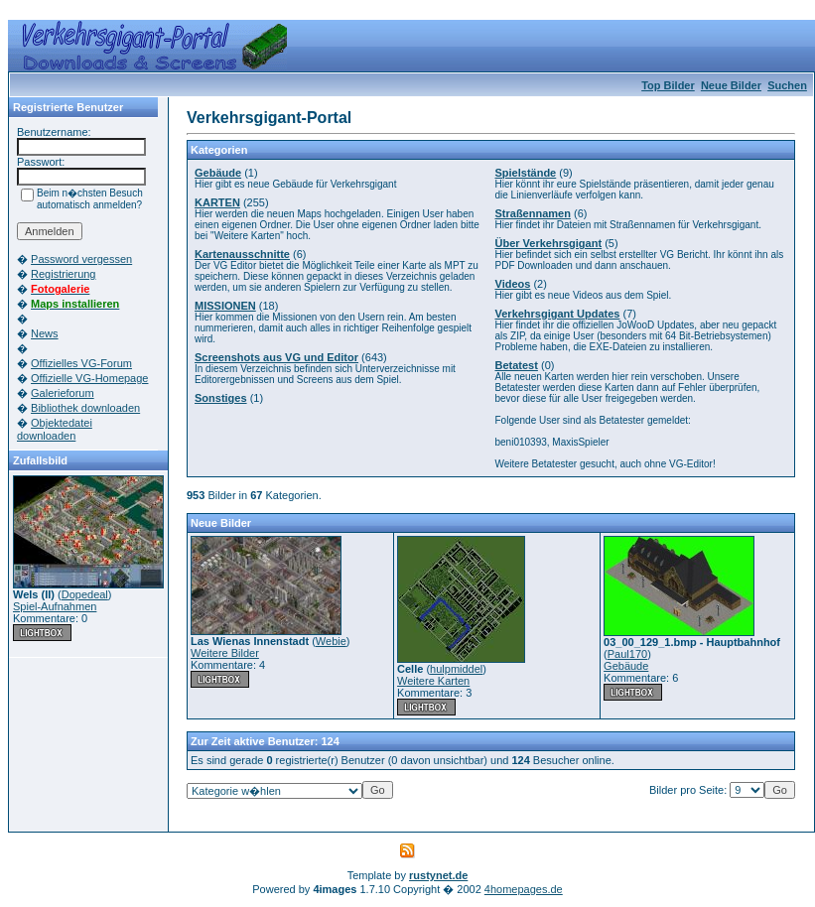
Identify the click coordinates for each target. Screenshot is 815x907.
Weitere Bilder (225, 653)
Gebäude (218, 173)
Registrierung (63, 274)
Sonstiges (221, 398)
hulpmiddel (456, 669)
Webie (331, 641)
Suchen (787, 85)
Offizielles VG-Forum (81, 363)
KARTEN (217, 202)
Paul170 (627, 654)
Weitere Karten (433, 681)
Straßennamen (533, 213)
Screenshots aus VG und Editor (276, 357)
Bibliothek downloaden (85, 408)
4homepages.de (523, 889)
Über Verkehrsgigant (549, 243)
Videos (513, 284)
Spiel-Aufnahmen (54, 606)
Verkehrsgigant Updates (557, 314)
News (45, 333)
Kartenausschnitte (242, 254)
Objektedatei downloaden (54, 429)
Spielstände (526, 173)
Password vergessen (81, 259)
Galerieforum (62, 393)
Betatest (516, 365)
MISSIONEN (225, 306)
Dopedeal (85, 594)
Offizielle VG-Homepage (89, 378)
